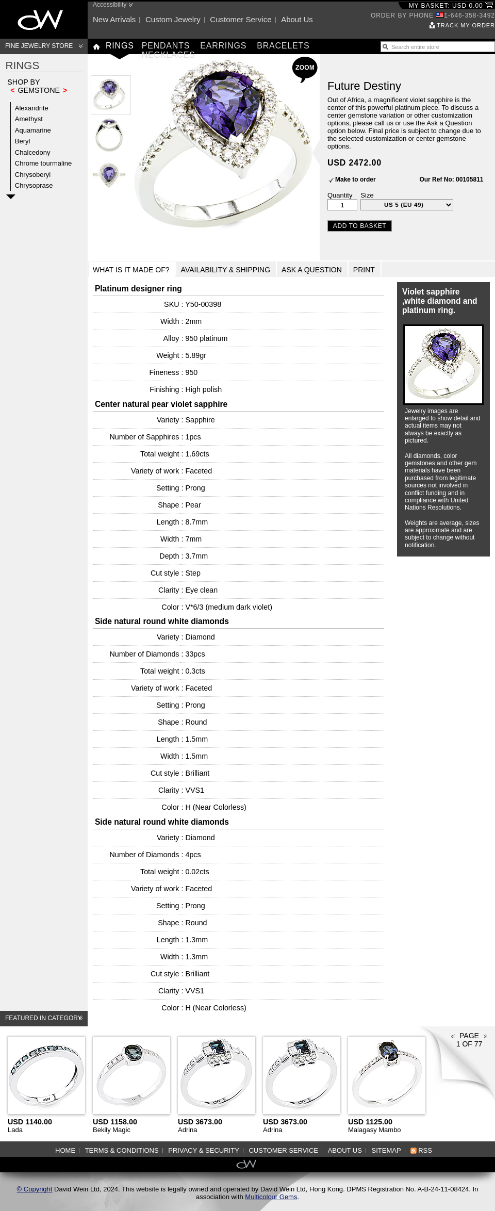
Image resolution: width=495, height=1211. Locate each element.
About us (297, 19)
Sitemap (386, 1150)
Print (364, 270)
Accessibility (109, 4)
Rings (120, 45)
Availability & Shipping (226, 270)
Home (65, 1150)
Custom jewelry (173, 19)
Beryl (22, 141)
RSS (425, 1150)
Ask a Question (312, 270)
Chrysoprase (34, 185)
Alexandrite (31, 108)
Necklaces (168, 55)
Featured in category (43, 1018)
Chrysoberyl (33, 174)
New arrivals (114, 19)
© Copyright (35, 1189)
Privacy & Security (203, 1150)
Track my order (466, 25)
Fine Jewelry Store (39, 46)
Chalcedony (33, 152)
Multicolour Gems (271, 1197)
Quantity (339, 195)
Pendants (166, 45)
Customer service (240, 19)
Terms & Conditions (122, 1150)
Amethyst (29, 119)
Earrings (223, 45)
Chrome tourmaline (43, 163)
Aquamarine (33, 130)
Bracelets (283, 45)
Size (366, 195)
